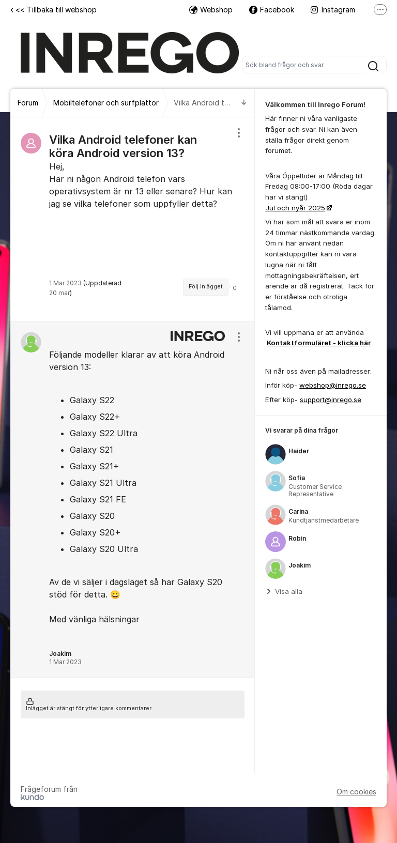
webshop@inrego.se (332, 385)
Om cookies (356, 791)
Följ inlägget (206, 286)
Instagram (333, 9)
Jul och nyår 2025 (295, 208)
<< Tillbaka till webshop (53, 9)
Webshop (211, 9)
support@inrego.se (330, 399)
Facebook (271, 9)
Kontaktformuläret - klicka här (319, 343)
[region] (132, 219)
